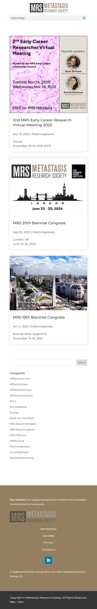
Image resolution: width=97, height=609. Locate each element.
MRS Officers (18, 435)
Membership (48, 528)
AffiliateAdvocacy (21, 389)
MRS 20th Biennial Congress (39, 223)
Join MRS (48, 535)
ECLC (13, 401)
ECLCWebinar (18, 406)
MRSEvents (17, 440)
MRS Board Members (23, 423)
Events (14, 412)
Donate (48, 542)
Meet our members (22, 418)
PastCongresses (43, 134)
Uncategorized (19, 452)
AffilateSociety (19, 384)
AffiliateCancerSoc (21, 395)
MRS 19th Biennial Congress (39, 317)
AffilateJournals (20, 378)
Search (82, 362)
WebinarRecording (22, 457)
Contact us (48, 549)
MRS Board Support (22, 429)
